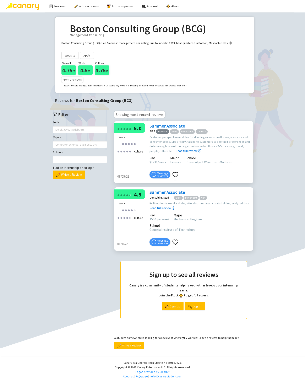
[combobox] (55, 129)
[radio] (118, 128)
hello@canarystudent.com (166, 376)
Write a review (86, 6)
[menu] (169, 6)
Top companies (120, 6)
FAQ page (142, 376)
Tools (56, 122)
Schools (58, 152)
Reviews (57, 6)
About (173, 6)
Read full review (188, 151)
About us (128, 376)
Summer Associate (167, 126)
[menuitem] (57, 6)
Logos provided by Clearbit (152, 372)
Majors (57, 137)
